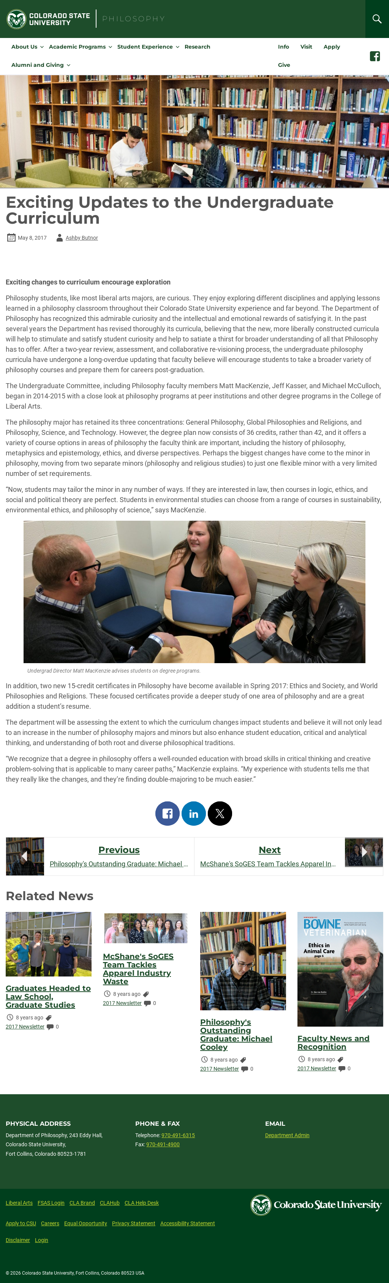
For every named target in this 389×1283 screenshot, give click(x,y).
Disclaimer (18, 1240)
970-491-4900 (163, 1144)
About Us (24, 46)
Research (197, 46)
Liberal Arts (19, 1203)
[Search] (377, 19)
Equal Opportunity (85, 1223)
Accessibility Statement (187, 1223)
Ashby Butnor (76, 238)
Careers (50, 1223)
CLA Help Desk (142, 1203)
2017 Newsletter (25, 1027)
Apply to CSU (21, 1223)
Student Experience (145, 46)
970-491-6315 (178, 1135)
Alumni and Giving (37, 65)
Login (41, 1240)
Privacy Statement (133, 1223)
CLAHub (110, 1203)
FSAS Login (51, 1203)
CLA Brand (82, 1203)
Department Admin (287, 1135)
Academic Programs (77, 46)
